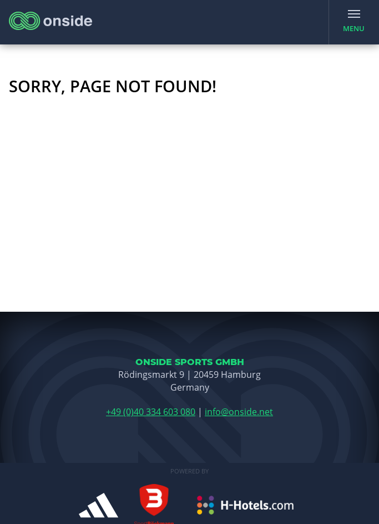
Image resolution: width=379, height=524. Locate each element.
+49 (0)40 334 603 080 (150, 412)
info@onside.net (239, 412)
